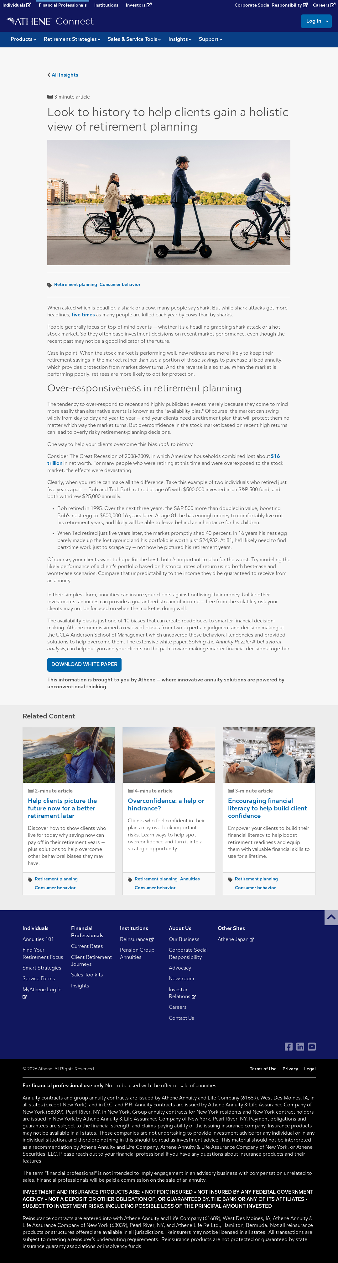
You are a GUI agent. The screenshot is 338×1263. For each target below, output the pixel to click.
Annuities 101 (38, 939)
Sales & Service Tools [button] (132, 39)
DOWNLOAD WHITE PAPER (84, 664)
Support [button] (209, 39)
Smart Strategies (42, 968)
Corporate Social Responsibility (271, 5)
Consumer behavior (120, 284)
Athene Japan (236, 939)
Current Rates (87, 946)
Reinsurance (137, 939)
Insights (80, 986)
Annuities (190, 879)
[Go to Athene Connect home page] (50, 21)
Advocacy (180, 968)
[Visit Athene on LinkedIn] (300, 1046)
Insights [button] (178, 39)
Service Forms (39, 978)
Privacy (290, 1069)
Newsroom (181, 978)
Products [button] (22, 39)
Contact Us (181, 1018)
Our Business (184, 939)
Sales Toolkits (87, 975)
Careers (324, 5)
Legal (310, 1069)
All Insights (65, 75)
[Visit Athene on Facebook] (289, 1046)
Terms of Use (263, 1069)
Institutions (106, 5)
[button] (331, 917)
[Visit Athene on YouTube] (312, 1046)
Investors (139, 5)
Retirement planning (75, 284)
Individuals (17, 5)
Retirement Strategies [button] (70, 39)
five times (83, 315)
